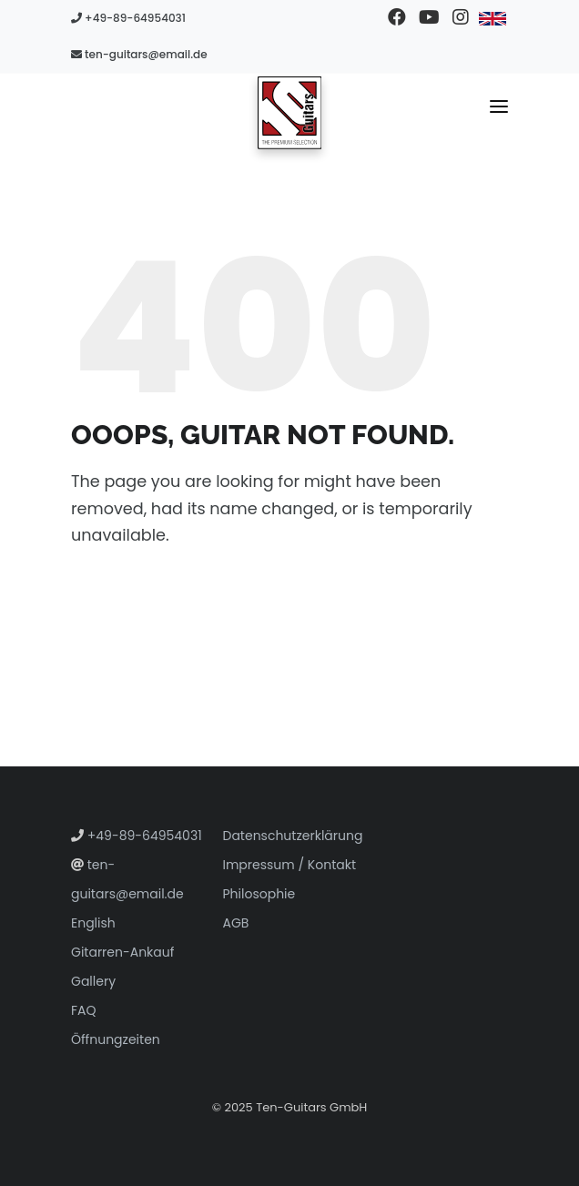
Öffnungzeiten (115, 1039)
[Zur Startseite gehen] (290, 111)
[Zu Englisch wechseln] (492, 18)
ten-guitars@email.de (139, 54)
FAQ (83, 1010)
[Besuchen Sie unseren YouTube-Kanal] (428, 18)
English (93, 923)
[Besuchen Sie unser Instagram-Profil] (460, 18)
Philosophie (259, 894)
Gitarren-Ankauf (122, 952)
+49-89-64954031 (128, 17)
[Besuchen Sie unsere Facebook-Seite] (396, 18)
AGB (236, 923)
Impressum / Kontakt (290, 865)
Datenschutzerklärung (293, 835)
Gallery (93, 981)
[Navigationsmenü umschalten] (499, 110)
